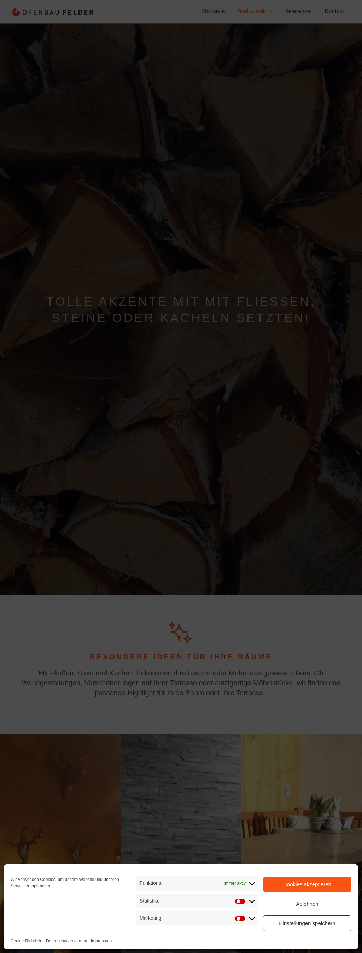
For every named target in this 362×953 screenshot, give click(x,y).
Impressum (101, 941)
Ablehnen (307, 904)
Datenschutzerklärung (66, 941)
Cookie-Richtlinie (26, 941)
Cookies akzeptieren (307, 884)
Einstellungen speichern (307, 923)
